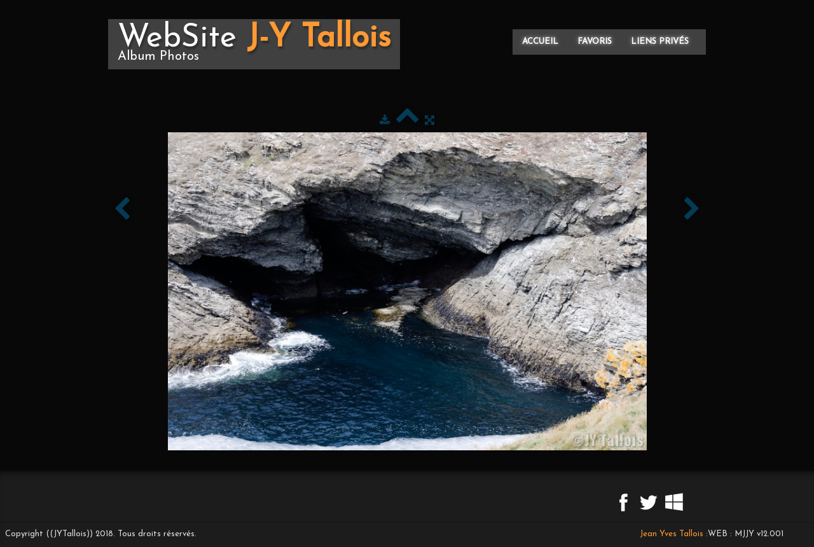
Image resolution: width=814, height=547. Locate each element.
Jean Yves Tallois (671, 534)
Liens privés (660, 42)
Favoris (594, 42)
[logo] (254, 44)
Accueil (540, 42)
